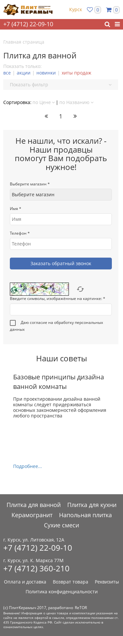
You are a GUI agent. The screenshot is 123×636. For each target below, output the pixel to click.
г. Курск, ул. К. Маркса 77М (33, 560)
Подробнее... (27, 466)
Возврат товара (70, 582)
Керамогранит (31, 515)
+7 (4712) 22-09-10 (28, 24)
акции (24, 73)
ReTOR (81, 607)
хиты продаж (76, 73)
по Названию (76, 102)
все (7, 73)
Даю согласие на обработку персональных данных (56, 326)
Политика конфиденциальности (62, 591)
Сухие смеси (61, 525)
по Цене (43, 102)
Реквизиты (107, 582)
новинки (46, 73)
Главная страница (23, 42)
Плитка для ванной (34, 505)
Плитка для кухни (91, 505)
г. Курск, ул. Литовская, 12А (33, 540)
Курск (75, 9)
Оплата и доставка (25, 582)
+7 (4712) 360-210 (36, 568)
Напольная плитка (85, 515)
